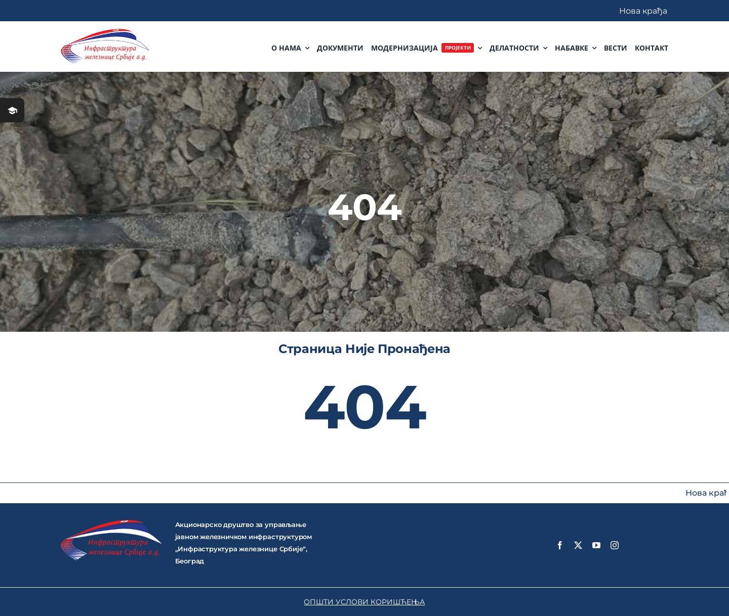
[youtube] (596, 545)
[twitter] (578, 545)
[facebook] (560, 545)
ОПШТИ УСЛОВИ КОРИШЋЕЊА (364, 601)
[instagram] (615, 545)
